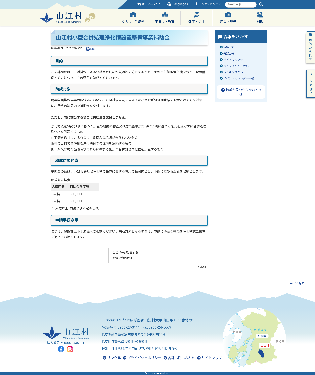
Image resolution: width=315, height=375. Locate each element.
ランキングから (233, 72)
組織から (229, 47)
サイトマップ (209, 358)
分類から (229, 53)
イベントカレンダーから (238, 78)
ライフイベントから (236, 66)
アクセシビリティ (210, 4)
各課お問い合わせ (179, 358)
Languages (177, 4)
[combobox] (240, 4)
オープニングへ (149, 4)
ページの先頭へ (297, 283)
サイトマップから (234, 60)
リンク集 (112, 358)
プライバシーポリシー (142, 358)
